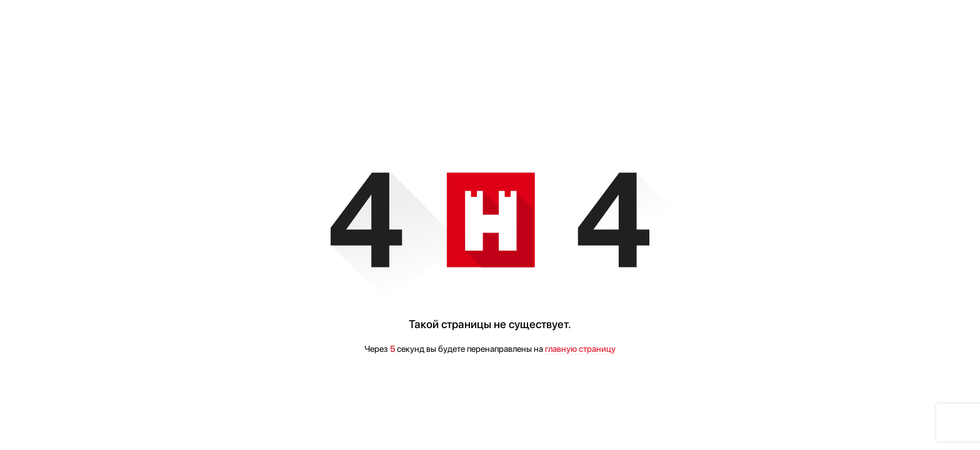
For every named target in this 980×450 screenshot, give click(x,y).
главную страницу (580, 349)
